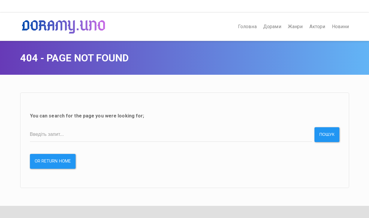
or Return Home (53, 161)
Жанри (295, 26)
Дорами (272, 26)
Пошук (326, 134)
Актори (317, 26)
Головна (247, 26)
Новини (340, 26)
